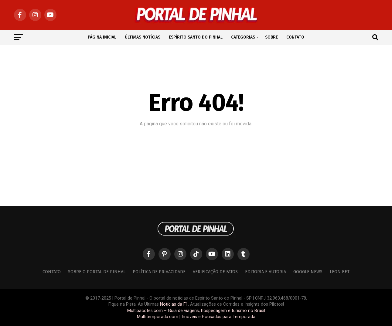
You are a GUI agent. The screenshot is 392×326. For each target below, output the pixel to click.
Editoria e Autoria (265, 271)
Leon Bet (339, 271)
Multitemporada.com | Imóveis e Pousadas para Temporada (196, 316)
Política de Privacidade (159, 271)
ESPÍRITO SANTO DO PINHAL (196, 37)
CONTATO (295, 37)
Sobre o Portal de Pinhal (96, 271)
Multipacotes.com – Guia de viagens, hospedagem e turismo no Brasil (196, 310)
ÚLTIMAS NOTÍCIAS (142, 37)
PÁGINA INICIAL (102, 37)
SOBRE (271, 37)
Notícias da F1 (174, 304)
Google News (307, 271)
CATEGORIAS (243, 37)
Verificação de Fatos (215, 271)
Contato (52, 271)
